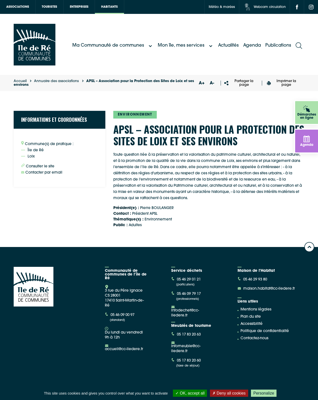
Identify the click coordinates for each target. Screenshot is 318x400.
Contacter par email (41, 173)
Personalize (263, 393)
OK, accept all (189, 393)
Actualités (228, 45)
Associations (17, 6)
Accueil (20, 81)
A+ (201, 83)
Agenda (252, 45)
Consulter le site (37, 165)
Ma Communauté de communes (112, 45)
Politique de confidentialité (264, 331)
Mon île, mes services (186, 45)
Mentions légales (255, 309)
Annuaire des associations (56, 81)
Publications (278, 45)
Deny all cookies (229, 393)
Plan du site (250, 317)
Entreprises (79, 6)
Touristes (49, 6)
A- (212, 83)
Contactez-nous (254, 338)
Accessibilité (251, 324)
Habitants (109, 6)
